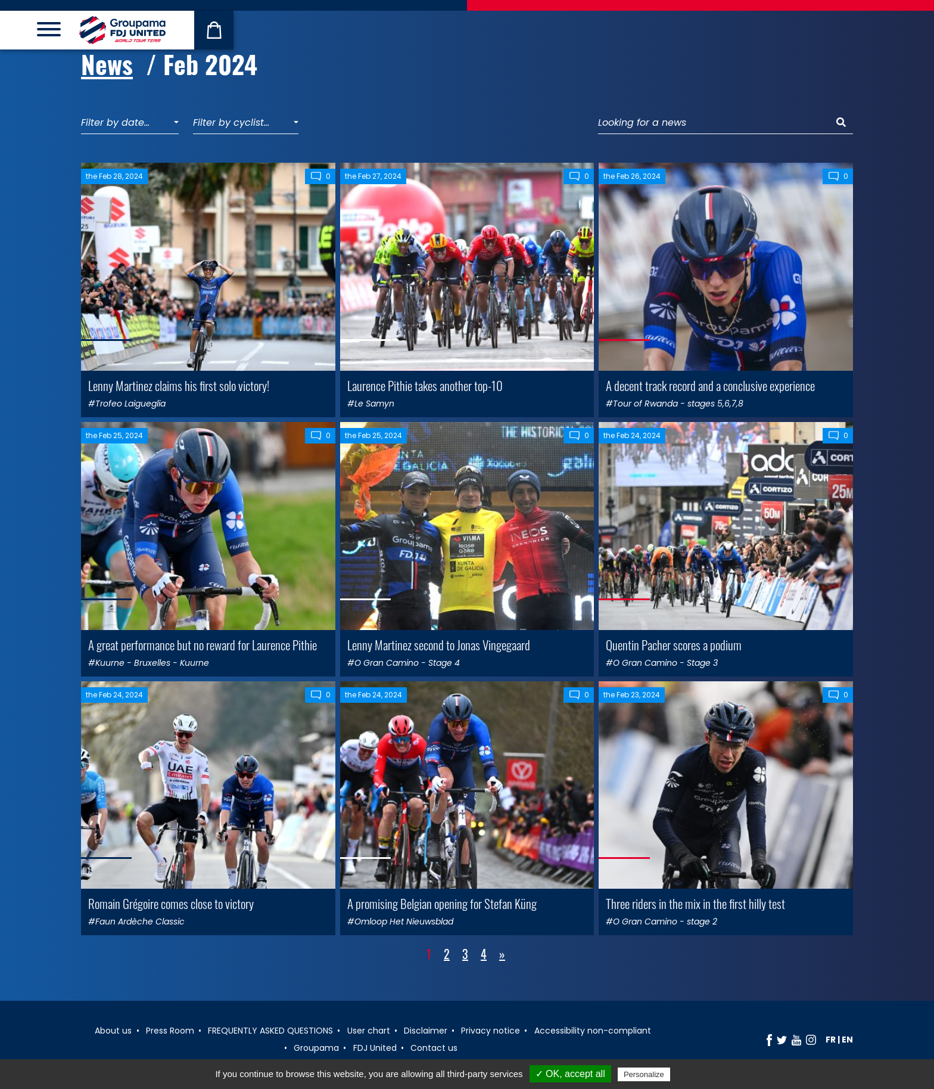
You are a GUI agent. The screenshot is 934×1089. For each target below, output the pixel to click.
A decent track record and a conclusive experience (710, 385)
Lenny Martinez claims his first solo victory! (178, 385)
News (107, 63)
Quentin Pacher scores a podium (674, 644)
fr (831, 1039)
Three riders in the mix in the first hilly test (695, 903)
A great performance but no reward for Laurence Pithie (202, 644)
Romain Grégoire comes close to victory (171, 903)
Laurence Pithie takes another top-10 (425, 385)
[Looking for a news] (714, 123)
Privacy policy (701, 1074)
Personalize (644, 1074)
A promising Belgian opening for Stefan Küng (442, 903)
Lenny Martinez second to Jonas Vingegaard (438, 644)
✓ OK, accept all (570, 1074)
